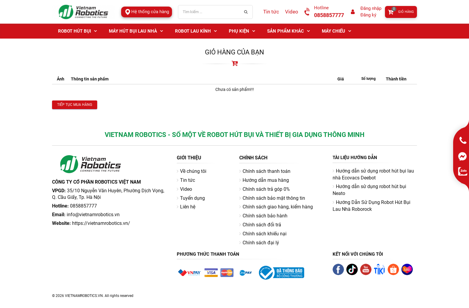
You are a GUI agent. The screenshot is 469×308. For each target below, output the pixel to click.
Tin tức (271, 12)
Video (291, 12)
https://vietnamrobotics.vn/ (101, 223)
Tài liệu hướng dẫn (355, 157)
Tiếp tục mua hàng (74, 105)
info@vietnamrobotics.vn (93, 214)
